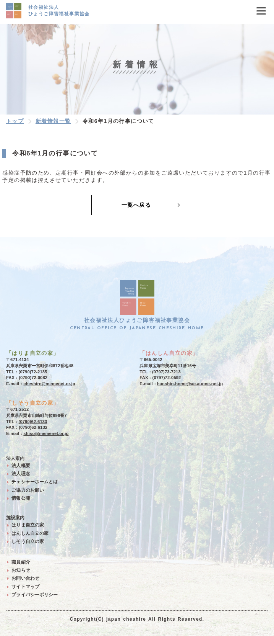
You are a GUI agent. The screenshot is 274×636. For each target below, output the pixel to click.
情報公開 (20, 498)
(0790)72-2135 (33, 372)
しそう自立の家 (27, 541)
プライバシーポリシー (34, 594)
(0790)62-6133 (33, 421)
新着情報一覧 (53, 121)
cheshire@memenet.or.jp (49, 383)
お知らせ (20, 570)
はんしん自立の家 (30, 533)
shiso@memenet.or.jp (45, 433)
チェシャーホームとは (34, 481)
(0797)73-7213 (166, 372)
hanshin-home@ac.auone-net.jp (190, 383)
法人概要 (20, 465)
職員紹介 (20, 562)
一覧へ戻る (136, 205)
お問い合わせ (25, 578)
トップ (15, 121)
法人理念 (20, 473)
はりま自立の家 (27, 525)
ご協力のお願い (27, 490)
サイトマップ (25, 586)
